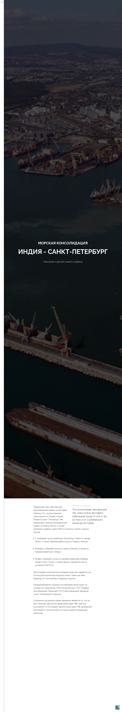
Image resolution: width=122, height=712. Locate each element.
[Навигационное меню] (2, 2)
